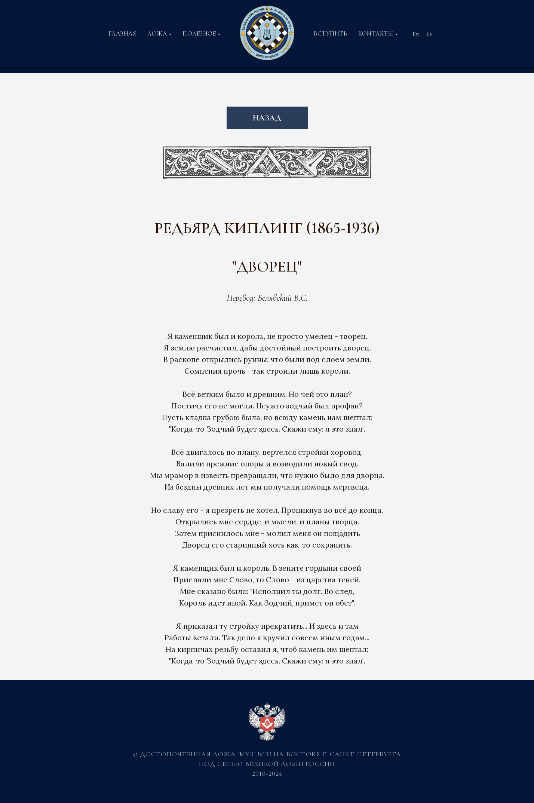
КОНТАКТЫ (375, 33)
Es (429, 33)
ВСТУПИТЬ (330, 33)
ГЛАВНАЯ (122, 33)
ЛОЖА (157, 33)
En (415, 33)
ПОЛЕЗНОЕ (199, 33)
